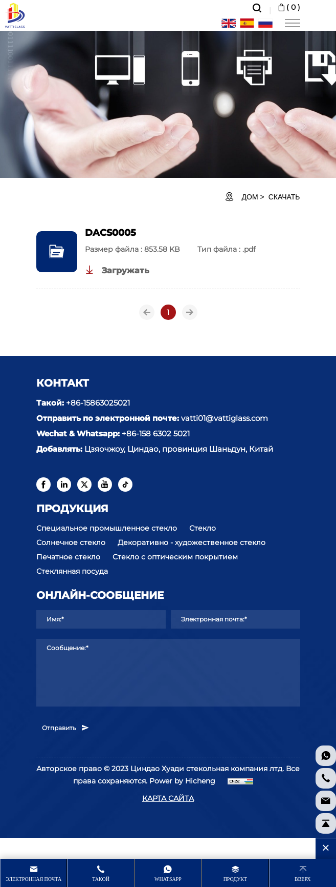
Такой (100, 879)
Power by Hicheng (182, 780)
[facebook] (43, 484)
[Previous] (146, 312)
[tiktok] (125, 484)
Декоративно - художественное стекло (191, 542)
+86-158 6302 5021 (156, 433)
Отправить (66, 727)
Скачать (284, 197)
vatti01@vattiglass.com (224, 418)
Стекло (202, 528)
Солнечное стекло (70, 542)
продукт (235, 879)
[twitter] (84, 484)
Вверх (303, 879)
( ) (288, 7)
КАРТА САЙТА (168, 798)
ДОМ (250, 197)
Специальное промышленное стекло (106, 528)
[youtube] (105, 484)
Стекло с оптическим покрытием (175, 556)
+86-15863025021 (98, 403)
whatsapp (168, 879)
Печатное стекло (68, 556)
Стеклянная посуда (72, 571)
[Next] (189, 312)
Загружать (117, 270)
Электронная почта (33, 879)
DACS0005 (110, 232)
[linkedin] (64, 484)
